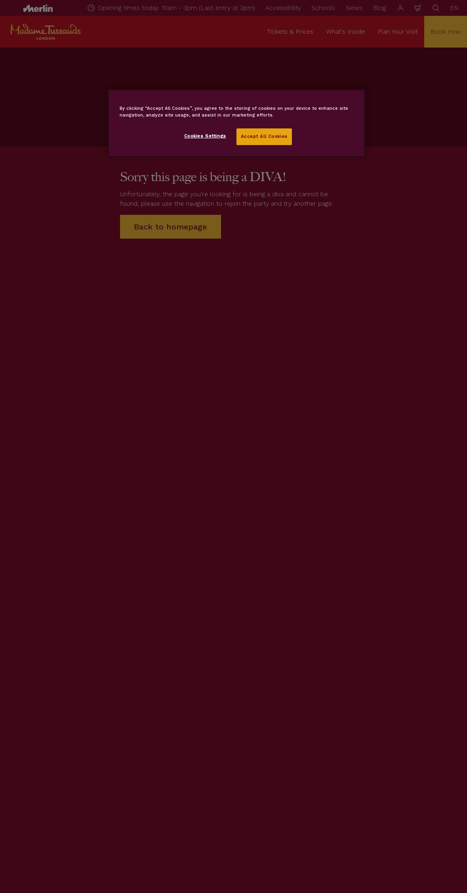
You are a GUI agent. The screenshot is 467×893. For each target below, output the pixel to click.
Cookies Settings (205, 136)
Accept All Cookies (264, 136)
